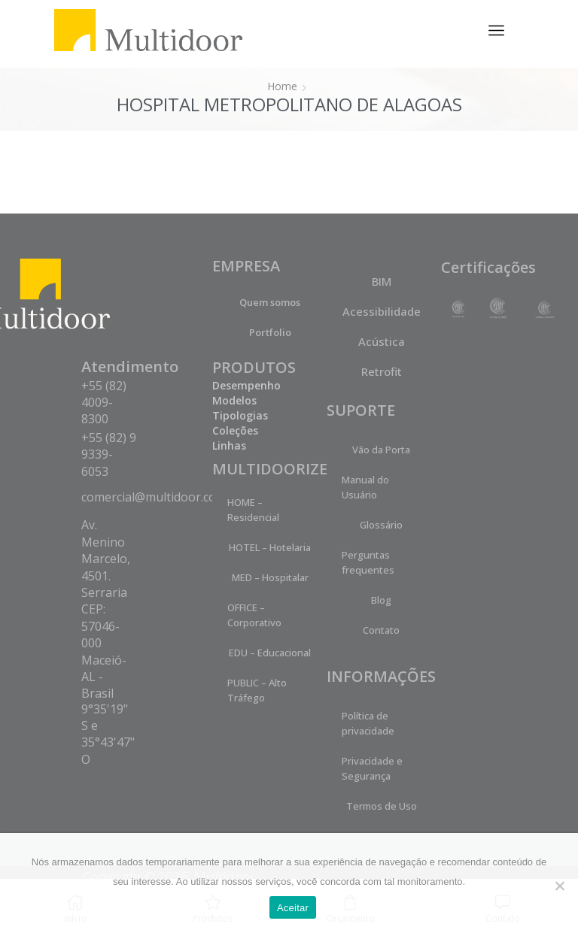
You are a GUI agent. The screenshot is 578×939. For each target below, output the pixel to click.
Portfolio (270, 332)
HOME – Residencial (253, 509)
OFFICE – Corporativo (254, 615)
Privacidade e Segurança (372, 768)
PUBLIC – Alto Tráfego (257, 690)
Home (282, 86)
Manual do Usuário (365, 487)
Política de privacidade (368, 723)
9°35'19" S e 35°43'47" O (108, 734)
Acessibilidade (381, 311)
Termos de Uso (381, 806)
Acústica (381, 341)
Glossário (381, 525)
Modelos (234, 400)
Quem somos (269, 302)
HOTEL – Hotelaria (270, 547)
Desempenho (246, 385)
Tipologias (240, 415)
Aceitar (293, 907)
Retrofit (381, 371)
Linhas (229, 445)
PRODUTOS (254, 367)
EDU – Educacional (270, 652)
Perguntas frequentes (368, 562)
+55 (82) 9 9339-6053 (108, 454)
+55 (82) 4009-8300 (103, 402)
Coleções (235, 430)
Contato (381, 630)
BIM (381, 281)
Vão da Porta (381, 449)
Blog (381, 600)
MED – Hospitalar (270, 577)
